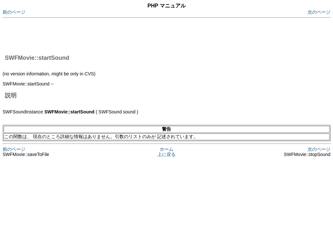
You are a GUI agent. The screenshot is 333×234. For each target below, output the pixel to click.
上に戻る (166, 154)
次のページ (319, 12)
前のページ (14, 12)
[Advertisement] (121, 35)
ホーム (166, 149)
